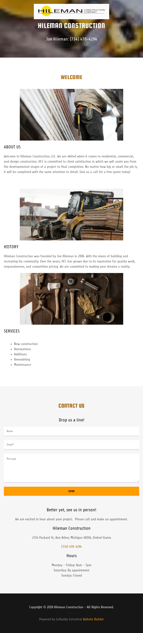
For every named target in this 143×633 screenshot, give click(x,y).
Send (71, 491)
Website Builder (93, 619)
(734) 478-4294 (83, 39)
